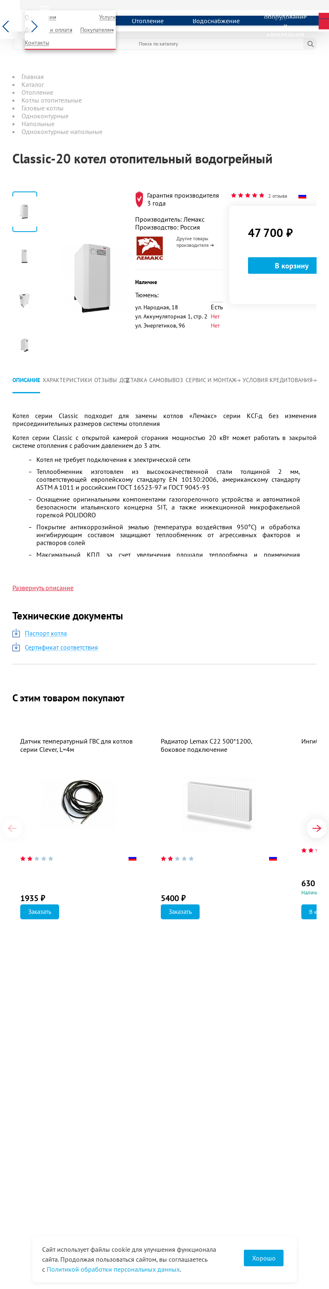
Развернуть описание (43, 588)
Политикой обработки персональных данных (113, 1269)
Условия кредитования (280, 380)
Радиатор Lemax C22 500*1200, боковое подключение (206, 745)
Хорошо (264, 1258)
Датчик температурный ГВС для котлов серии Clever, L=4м (76, 745)
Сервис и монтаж (213, 380)
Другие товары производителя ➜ (195, 241)
